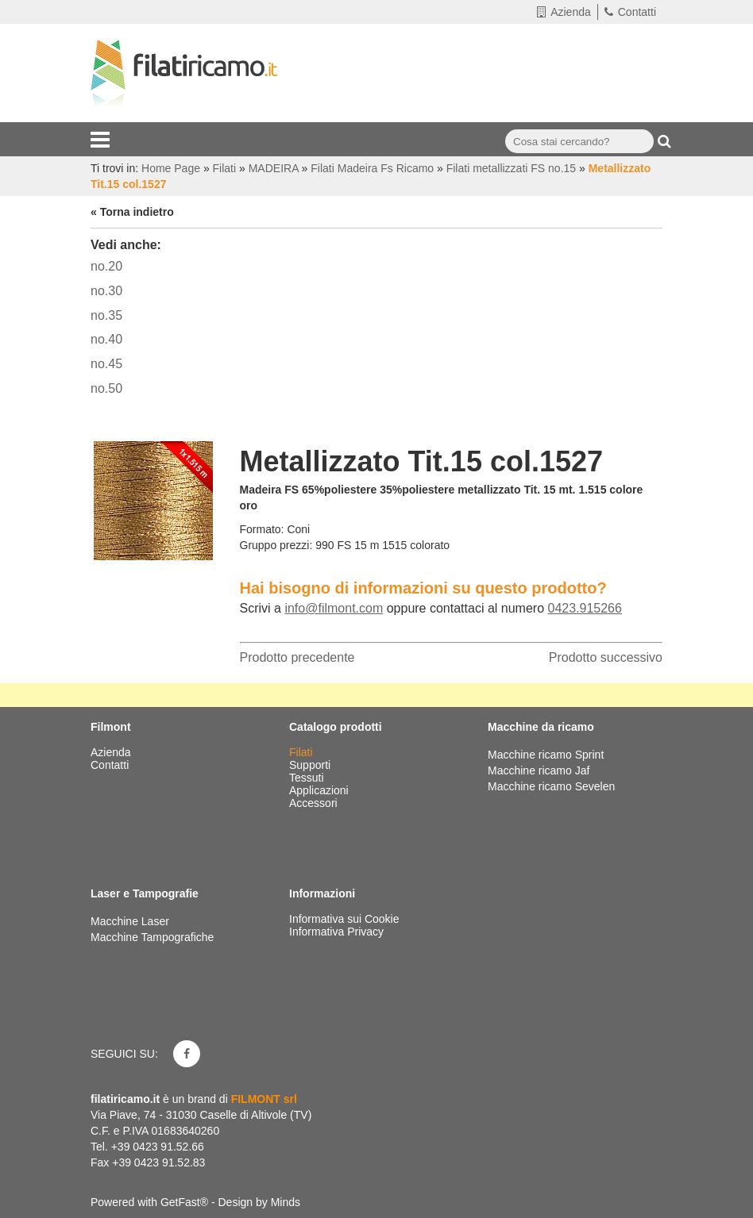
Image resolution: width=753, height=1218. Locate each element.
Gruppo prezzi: (276, 545)
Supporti (311, 765)
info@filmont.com (333, 608)
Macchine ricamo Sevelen (551, 786)
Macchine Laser (130, 921)
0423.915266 (584, 608)
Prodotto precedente (297, 657)
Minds (285, 1202)
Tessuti (307, 777)
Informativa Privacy (336, 931)
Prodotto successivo (605, 657)
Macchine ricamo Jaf (538, 770)
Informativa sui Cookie (344, 919)
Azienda (564, 12)
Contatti (630, 12)
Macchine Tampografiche (152, 937)
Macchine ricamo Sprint (546, 754)
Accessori (315, 803)
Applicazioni (320, 790)
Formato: (262, 529)
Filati (302, 752)
